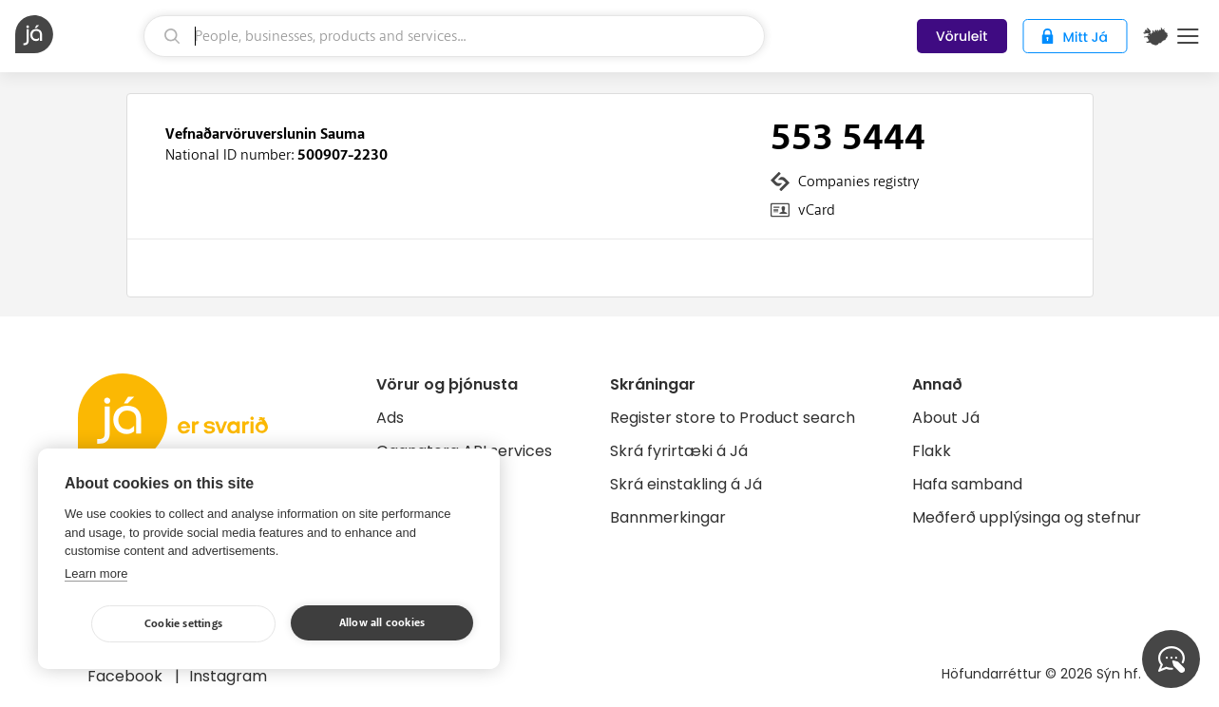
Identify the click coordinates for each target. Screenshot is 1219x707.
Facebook (126, 676)
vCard (816, 210)
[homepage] (77, 34)
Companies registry (858, 181)
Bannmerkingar (668, 517)
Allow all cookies (382, 623)
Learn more (96, 573)
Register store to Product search (732, 418)
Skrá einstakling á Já (686, 484)
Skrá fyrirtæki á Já (679, 451)
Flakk (931, 451)
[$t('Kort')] (1155, 36)
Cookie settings (183, 624)
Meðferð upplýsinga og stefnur (1026, 517)
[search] (453, 36)
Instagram (228, 676)
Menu (1188, 36)
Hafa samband (967, 484)
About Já (946, 418)
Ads (390, 418)
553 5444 (848, 137)
